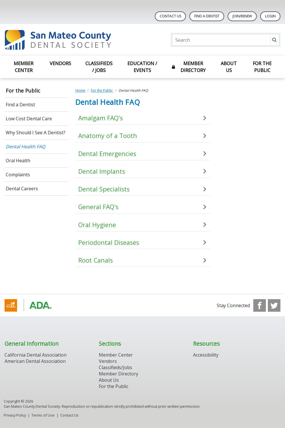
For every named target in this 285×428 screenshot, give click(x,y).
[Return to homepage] (78, 40)
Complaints (18, 174)
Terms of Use (43, 415)
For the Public (262, 66)
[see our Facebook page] (259, 305)
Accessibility (205, 355)
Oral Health (18, 160)
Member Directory (193, 66)
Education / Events (142, 66)
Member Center (23, 66)
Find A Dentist (206, 16)
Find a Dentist (20, 104)
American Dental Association (35, 361)
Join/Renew (242, 16)
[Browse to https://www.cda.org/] (34, 305)
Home (80, 90)
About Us (229, 66)
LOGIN (270, 16)
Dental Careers (22, 188)
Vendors (60, 63)
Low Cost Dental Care (29, 118)
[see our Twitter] (274, 305)
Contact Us (170, 16)
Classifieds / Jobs (99, 66)
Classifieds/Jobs (115, 367)
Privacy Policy (15, 415)
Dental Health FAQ (25, 146)
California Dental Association (36, 355)
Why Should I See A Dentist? (35, 132)
